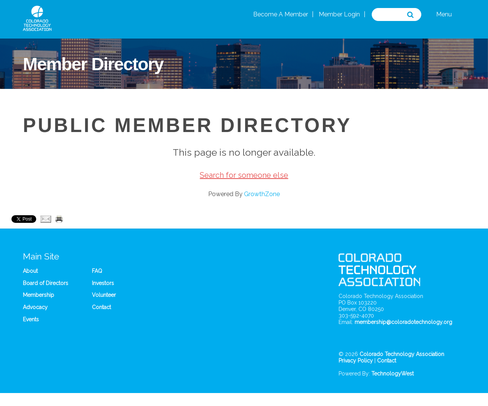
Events (31, 319)
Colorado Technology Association (402, 354)
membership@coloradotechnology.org (403, 322)
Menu (444, 14)
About (30, 271)
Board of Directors (45, 283)
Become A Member (280, 14)
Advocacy (35, 307)
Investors (103, 283)
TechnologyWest (392, 374)
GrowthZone (262, 194)
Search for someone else (244, 175)
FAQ (97, 271)
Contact (101, 307)
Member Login (339, 14)
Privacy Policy (356, 361)
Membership (38, 295)
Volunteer (104, 295)
